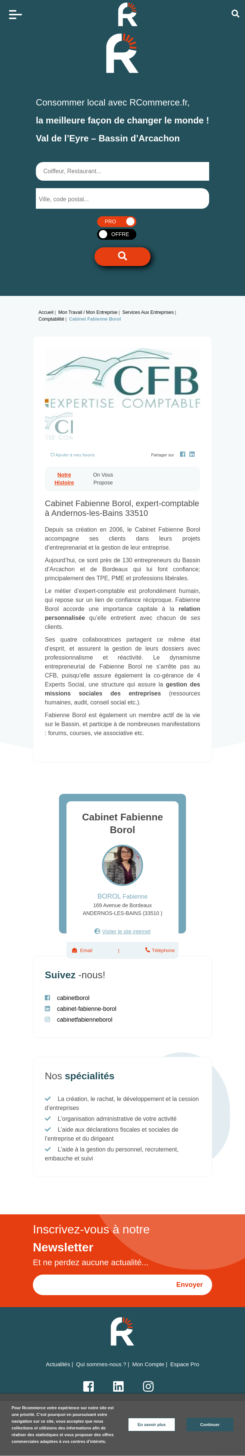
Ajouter (75, 455)
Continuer (210, 1424)
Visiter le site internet (126, 932)
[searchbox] (69, 199)
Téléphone (163, 950)
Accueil (45, 312)
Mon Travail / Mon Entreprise (87, 312)
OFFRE (120, 234)
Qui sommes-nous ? (101, 1364)
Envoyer (189, 1284)
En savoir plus (151, 1424)
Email (86, 950)
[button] (56, 378)
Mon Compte (148, 1364)
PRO (110, 221)
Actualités (58, 1364)
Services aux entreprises (148, 312)
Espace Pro (184, 1364)
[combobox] (75, 198)
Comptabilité (51, 319)
